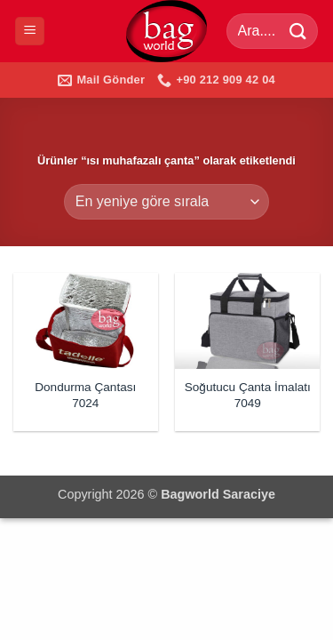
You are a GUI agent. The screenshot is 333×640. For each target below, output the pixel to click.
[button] (29, 31)
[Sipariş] (166, 202)
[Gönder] (298, 30)
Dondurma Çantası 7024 (85, 395)
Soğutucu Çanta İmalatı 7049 (248, 395)
